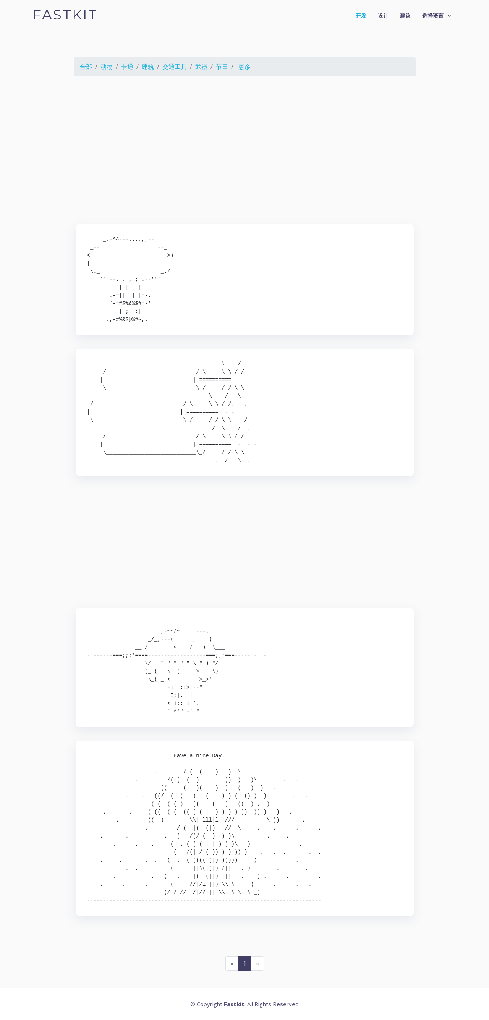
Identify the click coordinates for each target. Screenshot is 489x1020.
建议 (405, 15)
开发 (361, 15)
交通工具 (174, 66)
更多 (244, 67)
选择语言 (433, 15)
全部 (86, 66)
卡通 (127, 66)
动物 (106, 66)
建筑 (148, 66)
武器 (201, 66)
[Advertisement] (244, 151)
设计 (383, 15)
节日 (222, 66)
